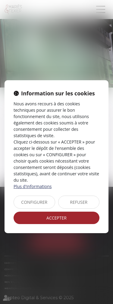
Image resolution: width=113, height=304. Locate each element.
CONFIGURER (34, 202)
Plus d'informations (33, 186)
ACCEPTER (56, 218)
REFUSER (78, 202)
